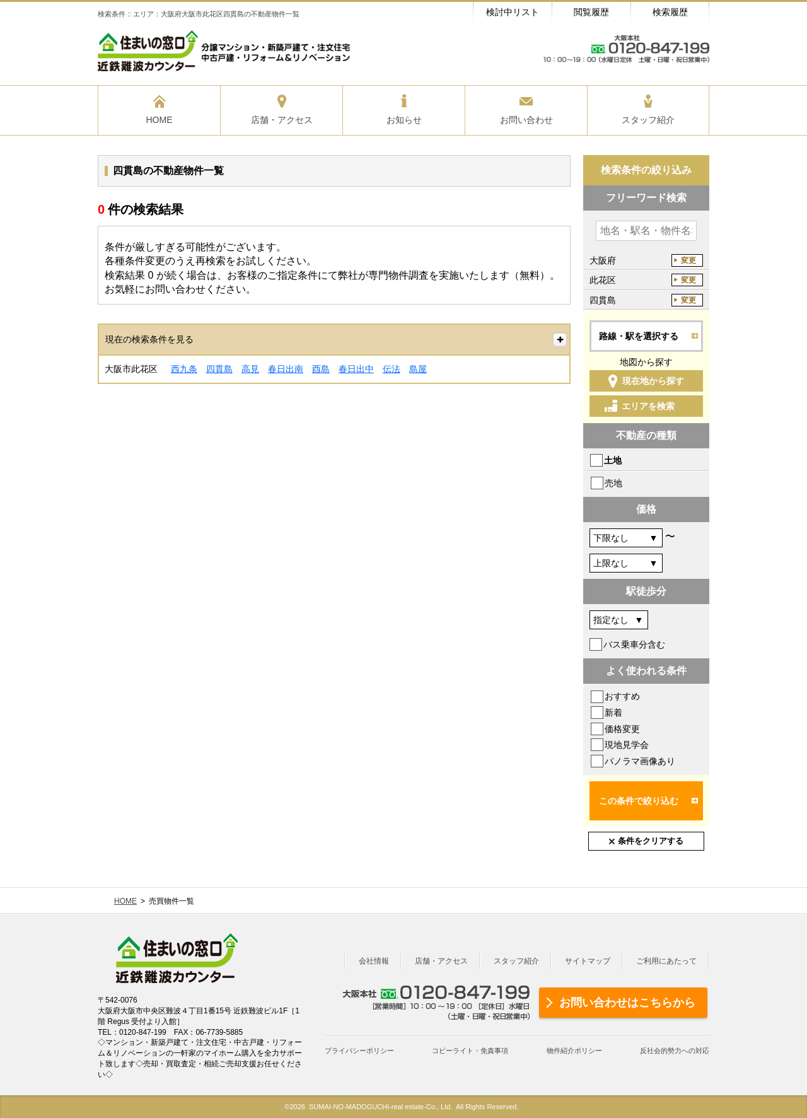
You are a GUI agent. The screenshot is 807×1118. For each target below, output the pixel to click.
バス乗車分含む (634, 644)
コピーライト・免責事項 (470, 1050)
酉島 (321, 369)
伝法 (391, 369)
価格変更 (622, 729)
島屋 (418, 369)
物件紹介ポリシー (574, 1050)
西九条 (184, 369)
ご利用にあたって (666, 961)
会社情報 (374, 961)
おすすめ (622, 696)
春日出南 (285, 369)
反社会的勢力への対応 (674, 1050)
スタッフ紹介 (516, 961)
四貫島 (219, 369)
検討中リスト (512, 12)
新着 (613, 712)
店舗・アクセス (441, 961)
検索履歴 (670, 12)
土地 (613, 460)
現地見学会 (627, 745)
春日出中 (356, 369)
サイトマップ (587, 961)
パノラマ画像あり (640, 761)
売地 (613, 483)
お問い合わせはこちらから (627, 1002)
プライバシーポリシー (359, 1050)
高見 (250, 369)
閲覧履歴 (591, 12)
